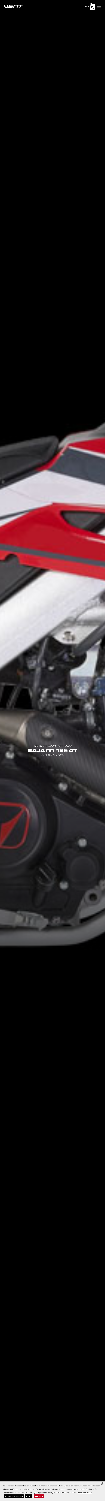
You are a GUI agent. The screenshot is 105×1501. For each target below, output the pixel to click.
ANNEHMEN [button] (39, 1496)
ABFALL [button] (28, 1496)
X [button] (102, 1484)
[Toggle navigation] (98, 6)
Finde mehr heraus (85, 1492)
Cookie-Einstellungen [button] (14, 1496)
